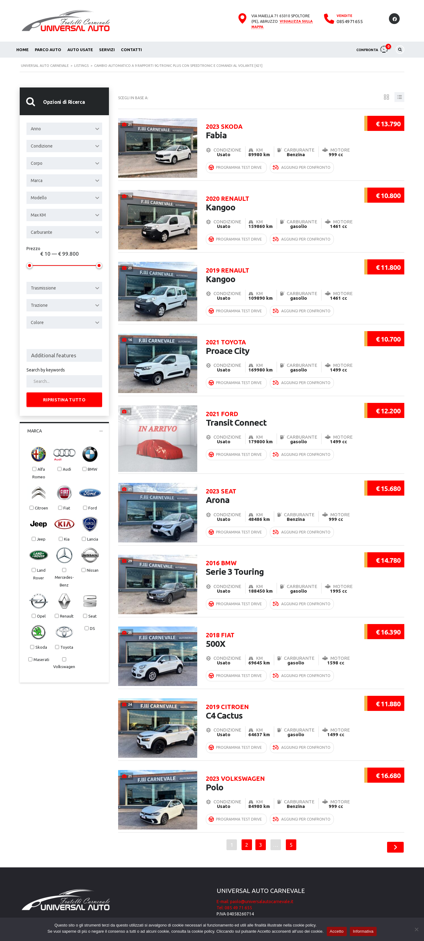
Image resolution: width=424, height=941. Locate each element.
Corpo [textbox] (36, 163)
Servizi (107, 49)
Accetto (337, 931)
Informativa (363, 931)
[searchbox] (64, 355)
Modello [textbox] (39, 197)
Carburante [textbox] (41, 232)
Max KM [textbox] (38, 215)
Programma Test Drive (235, 159)
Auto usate (80, 49)
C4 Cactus (279, 695)
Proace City (279, 336)
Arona (279, 484)
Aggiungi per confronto (301, 159)
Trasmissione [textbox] (43, 288)
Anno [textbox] (36, 128)
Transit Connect (279, 406)
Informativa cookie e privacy (243, 908)
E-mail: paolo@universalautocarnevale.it (255, 889)
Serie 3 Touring (279, 554)
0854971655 (350, 21)
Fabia (279, 124)
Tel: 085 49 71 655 (234, 895)
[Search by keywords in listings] (64, 381)
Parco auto (48, 49)
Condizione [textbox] (42, 146)
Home (22, 49)
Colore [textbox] (37, 322)
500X (279, 625)
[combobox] (64, 129)
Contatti (131, 49)
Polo (279, 766)
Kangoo (279, 195)
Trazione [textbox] (39, 305)
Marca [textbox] (36, 180)
